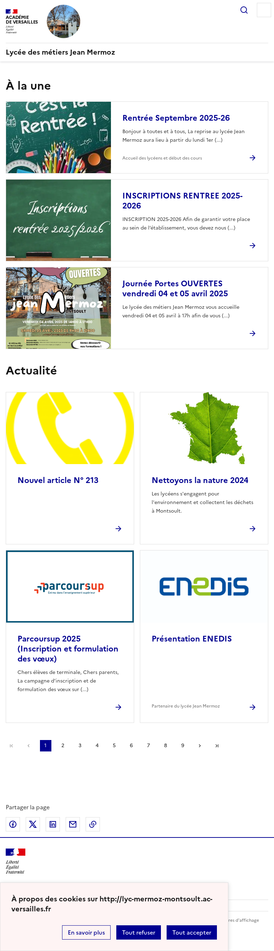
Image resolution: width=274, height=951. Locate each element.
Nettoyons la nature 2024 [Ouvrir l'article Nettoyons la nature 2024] (200, 480)
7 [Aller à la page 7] (148, 745)
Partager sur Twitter (33, 824)
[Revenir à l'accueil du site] (15, 861)
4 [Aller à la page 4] (97, 745)
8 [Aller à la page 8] (165, 745)
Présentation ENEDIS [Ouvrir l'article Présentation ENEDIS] (192, 639)
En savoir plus (86, 932)
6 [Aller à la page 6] (131, 745)
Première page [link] (11, 745)
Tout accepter (191, 932)
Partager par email (73, 824)
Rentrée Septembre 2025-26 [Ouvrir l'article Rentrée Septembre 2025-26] (176, 118)
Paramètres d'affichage (235, 920)
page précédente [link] (28, 745)
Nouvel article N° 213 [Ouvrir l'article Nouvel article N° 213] (57, 480)
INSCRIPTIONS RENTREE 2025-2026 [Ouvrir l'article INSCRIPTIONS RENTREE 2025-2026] (182, 201)
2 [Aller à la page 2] (62, 745)
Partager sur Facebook (13, 824)
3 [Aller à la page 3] (79, 745)
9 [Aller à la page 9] (182, 745)
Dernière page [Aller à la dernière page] (217, 745)
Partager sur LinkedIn (53, 824)
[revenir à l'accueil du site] (137, 52)
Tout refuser (138, 932)
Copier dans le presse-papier (93, 824)
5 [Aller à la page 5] (114, 745)
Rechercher (244, 10)
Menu (264, 10)
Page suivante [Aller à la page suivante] (200, 745)
